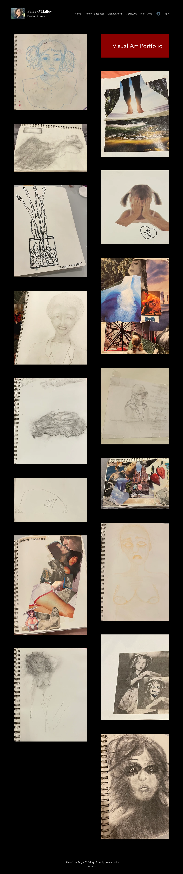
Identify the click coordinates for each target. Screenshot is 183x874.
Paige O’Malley (39, 11)
